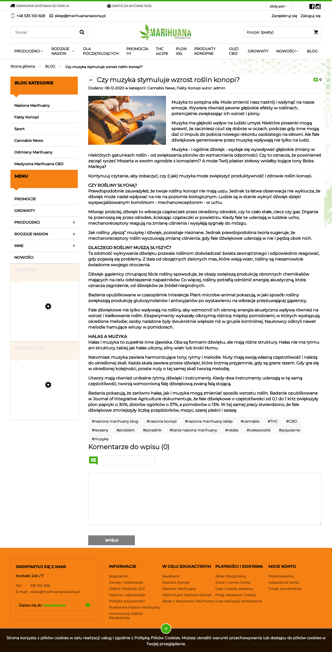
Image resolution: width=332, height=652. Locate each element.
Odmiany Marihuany (33, 152)
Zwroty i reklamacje (126, 582)
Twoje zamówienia (284, 589)
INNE (18, 245)
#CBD (291, 421)
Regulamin (118, 576)
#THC (273, 421)
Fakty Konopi (26, 117)
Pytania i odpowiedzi (127, 595)
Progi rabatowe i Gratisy (235, 595)
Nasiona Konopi (176, 582)
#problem (125, 430)
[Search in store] (44, 32)
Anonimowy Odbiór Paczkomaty (126, 615)
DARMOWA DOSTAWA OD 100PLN (39, 6)
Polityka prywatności (127, 601)
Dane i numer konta (232, 582)
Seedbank (170, 576)
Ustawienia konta (283, 582)
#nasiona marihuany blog (115, 421)
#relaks (231, 430)
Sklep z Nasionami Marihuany (188, 601)
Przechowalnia (281, 576)
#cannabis (250, 421)
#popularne (289, 430)
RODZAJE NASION (31, 234)
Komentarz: (94, 473)
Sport (19, 129)
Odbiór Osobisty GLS (127, 589)
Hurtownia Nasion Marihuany (134, 607)
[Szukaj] (82, 32)
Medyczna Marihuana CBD (39, 164)
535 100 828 (33, 585)
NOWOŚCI (23, 257)
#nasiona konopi (162, 421)
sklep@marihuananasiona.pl (48, 592)
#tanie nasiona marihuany (193, 430)
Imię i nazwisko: (93, 461)
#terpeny (100, 430)
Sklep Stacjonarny (230, 576)
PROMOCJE (25, 199)
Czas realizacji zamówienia (238, 601)
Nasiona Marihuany (32, 105)
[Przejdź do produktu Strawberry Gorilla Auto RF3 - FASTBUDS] (44, 332)
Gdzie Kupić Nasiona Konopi (186, 595)
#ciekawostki (259, 430)
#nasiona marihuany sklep (208, 421)
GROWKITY (24, 210)
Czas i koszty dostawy (234, 589)
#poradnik (152, 430)
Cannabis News (28, 140)
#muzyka (100, 439)
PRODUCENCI (27, 222)
